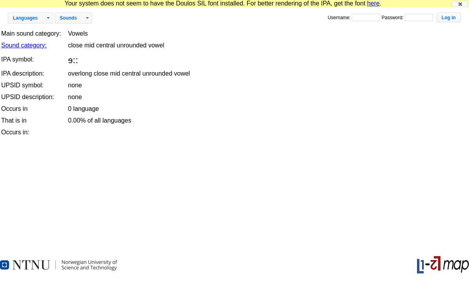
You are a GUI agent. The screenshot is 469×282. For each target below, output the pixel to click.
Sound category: (24, 45)
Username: (340, 17)
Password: (393, 17)
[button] (460, 4)
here (373, 3)
